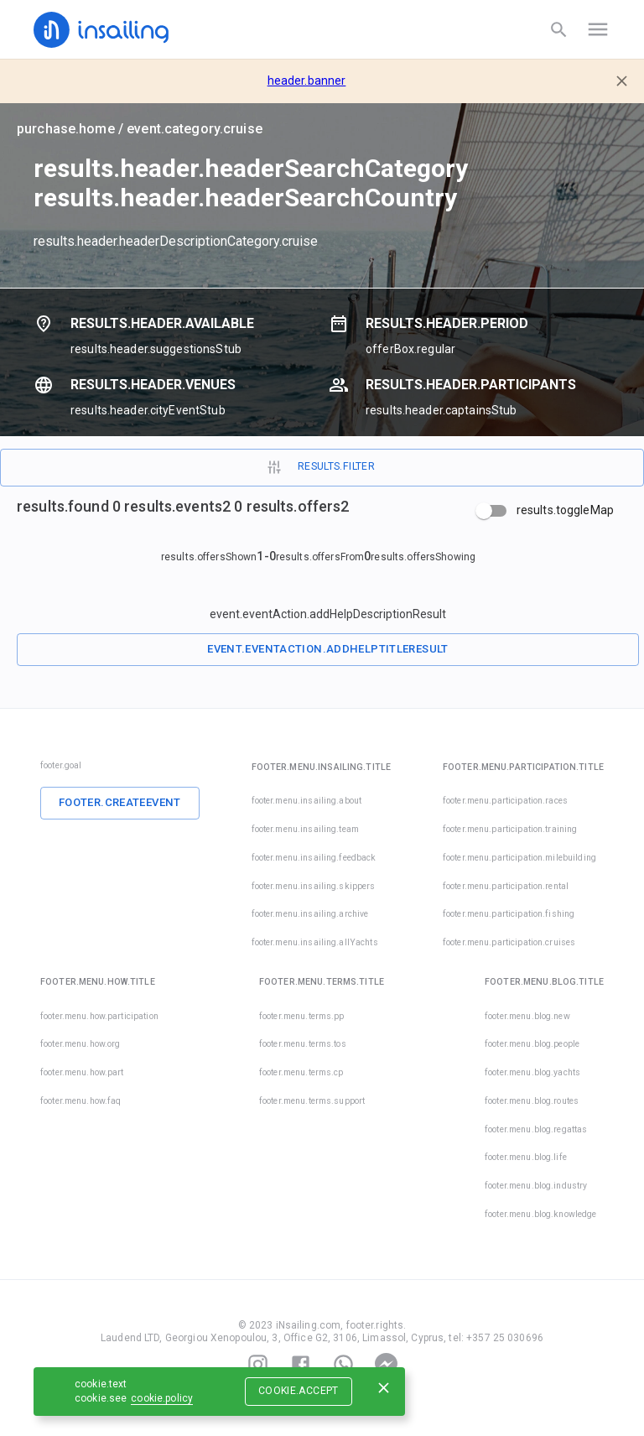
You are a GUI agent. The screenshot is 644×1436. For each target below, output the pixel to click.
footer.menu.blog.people (532, 1043)
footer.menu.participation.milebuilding (519, 857)
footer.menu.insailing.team (305, 829)
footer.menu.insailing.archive (310, 913)
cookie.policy (162, 1398)
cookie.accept (298, 1391)
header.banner (306, 80)
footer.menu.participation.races (505, 800)
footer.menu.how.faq (81, 1100)
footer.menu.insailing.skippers (314, 886)
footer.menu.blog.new (527, 1016)
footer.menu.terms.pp (302, 1016)
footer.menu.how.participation (99, 1016)
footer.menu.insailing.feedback (314, 857)
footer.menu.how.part (82, 1072)
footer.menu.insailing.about (307, 800)
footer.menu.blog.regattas (536, 1129)
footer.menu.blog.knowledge (540, 1214)
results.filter (320, 467)
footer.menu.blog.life (526, 1157)
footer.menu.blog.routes (532, 1100)
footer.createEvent (120, 802)
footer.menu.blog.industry (536, 1185)
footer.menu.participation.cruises (485, 942)
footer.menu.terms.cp (301, 1072)
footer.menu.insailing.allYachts (315, 942)
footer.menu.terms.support (312, 1100)
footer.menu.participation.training (510, 829)
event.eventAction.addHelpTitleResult (328, 649)
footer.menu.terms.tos (302, 1043)
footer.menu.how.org (80, 1043)
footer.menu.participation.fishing (508, 913)
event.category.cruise (194, 129)
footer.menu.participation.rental (506, 886)
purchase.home (66, 129)
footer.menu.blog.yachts (532, 1072)
